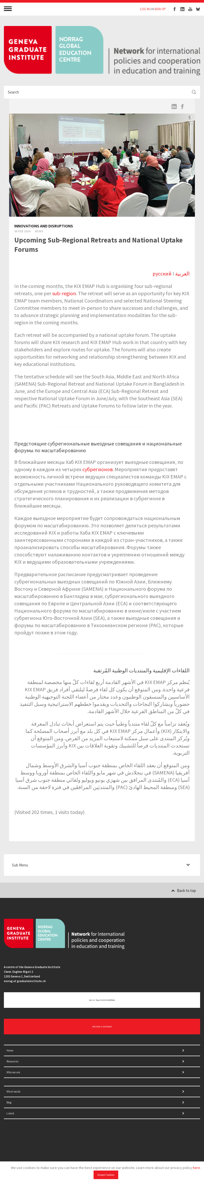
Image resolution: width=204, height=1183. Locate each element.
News (39, 231)
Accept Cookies (105, 1175)
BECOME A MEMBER (102, 1026)
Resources (12, 1061)
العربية (182, 273)
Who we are (13, 1072)
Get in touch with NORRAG (102, 1000)
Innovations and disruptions (43, 225)
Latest (10, 1113)
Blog (8, 1102)
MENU (8, 8)
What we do (13, 1091)
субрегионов (97, 469)
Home (9, 1050)
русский (162, 273)
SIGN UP (160, 9)
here (196, 1167)
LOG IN (145, 9)
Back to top (183, 890)
